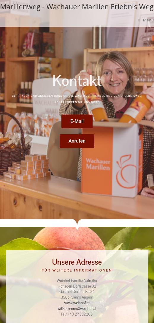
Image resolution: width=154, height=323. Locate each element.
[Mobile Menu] (146, 20)
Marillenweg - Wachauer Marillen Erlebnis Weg (77, 6)
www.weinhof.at (77, 303)
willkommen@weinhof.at (77, 308)
